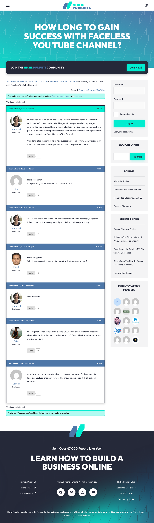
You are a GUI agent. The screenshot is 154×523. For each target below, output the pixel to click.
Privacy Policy (28, 481)
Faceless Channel (87, 90)
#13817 (99, 169)
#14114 (99, 363)
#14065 (99, 247)
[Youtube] (93, 492)
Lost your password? (123, 131)
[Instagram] (82, 492)
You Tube (100, 90)
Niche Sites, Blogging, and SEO (128, 197)
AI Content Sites (121, 181)
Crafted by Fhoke (126, 499)
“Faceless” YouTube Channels (63, 81)
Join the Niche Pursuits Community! (22, 81)
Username (118, 84)
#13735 (99, 109)
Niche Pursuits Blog (126, 481)
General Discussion (122, 206)
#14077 (99, 286)
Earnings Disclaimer (126, 487)
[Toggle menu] (7, 5)
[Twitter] (71, 492)
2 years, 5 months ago (60, 96)
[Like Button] (31, 156)
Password (118, 99)
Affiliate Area (126, 493)
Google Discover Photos (125, 229)
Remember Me (124, 114)
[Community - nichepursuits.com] (77, 5)
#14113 (99, 321)
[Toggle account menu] (146, 5)
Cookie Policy (28, 493)
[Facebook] (61, 492)
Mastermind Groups (123, 273)
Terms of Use (28, 487)
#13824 (99, 208)
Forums (44, 81)
